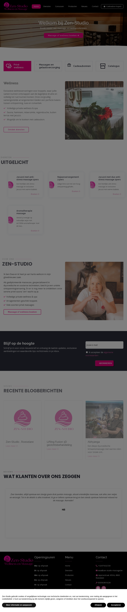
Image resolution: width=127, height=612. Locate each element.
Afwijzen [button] (98, 605)
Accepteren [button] (116, 605)
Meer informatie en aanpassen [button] (19, 605)
